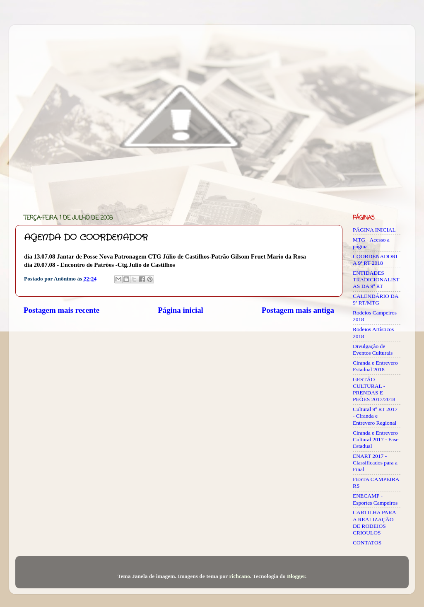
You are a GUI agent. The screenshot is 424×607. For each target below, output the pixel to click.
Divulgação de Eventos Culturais (373, 349)
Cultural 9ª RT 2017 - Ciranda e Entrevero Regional (375, 416)
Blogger (296, 576)
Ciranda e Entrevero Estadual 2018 (375, 366)
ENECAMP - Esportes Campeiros (375, 499)
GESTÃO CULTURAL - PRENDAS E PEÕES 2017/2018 (374, 389)
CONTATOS (367, 542)
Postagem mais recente (61, 310)
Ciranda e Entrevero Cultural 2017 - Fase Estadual (376, 439)
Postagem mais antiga (298, 310)
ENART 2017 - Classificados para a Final (375, 462)
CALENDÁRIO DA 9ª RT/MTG (375, 299)
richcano (239, 576)
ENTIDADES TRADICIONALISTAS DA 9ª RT (376, 279)
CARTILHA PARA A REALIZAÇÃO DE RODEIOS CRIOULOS (374, 522)
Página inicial (180, 310)
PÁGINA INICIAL (374, 230)
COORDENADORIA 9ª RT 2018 (375, 259)
